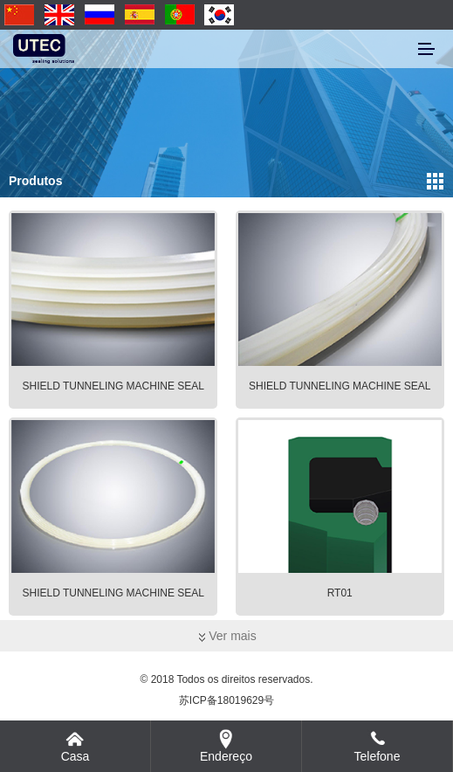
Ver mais (226, 636)
